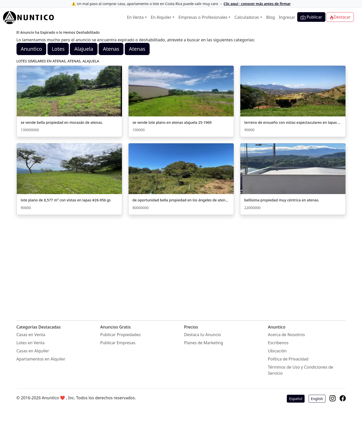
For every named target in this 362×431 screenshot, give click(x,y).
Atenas (111, 48)
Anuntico (31, 48)
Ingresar (287, 17)
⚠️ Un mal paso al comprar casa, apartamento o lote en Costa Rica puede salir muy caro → (181, 3)
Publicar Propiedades (120, 334)
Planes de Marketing (203, 343)
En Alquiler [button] (161, 17)
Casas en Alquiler (33, 351)
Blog (270, 17)
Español (295, 398)
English (317, 398)
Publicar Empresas (117, 343)
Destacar (340, 17)
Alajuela (83, 48)
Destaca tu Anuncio (202, 334)
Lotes (58, 48)
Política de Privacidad (288, 359)
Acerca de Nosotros (286, 334)
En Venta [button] (135, 17)
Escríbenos (278, 343)
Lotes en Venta (31, 343)
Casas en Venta (31, 334)
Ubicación (277, 351)
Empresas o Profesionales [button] (203, 17)
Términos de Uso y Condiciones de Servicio (300, 370)
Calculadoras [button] (246, 17)
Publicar (311, 17)
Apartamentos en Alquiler (41, 359)
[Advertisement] (181, 262)
